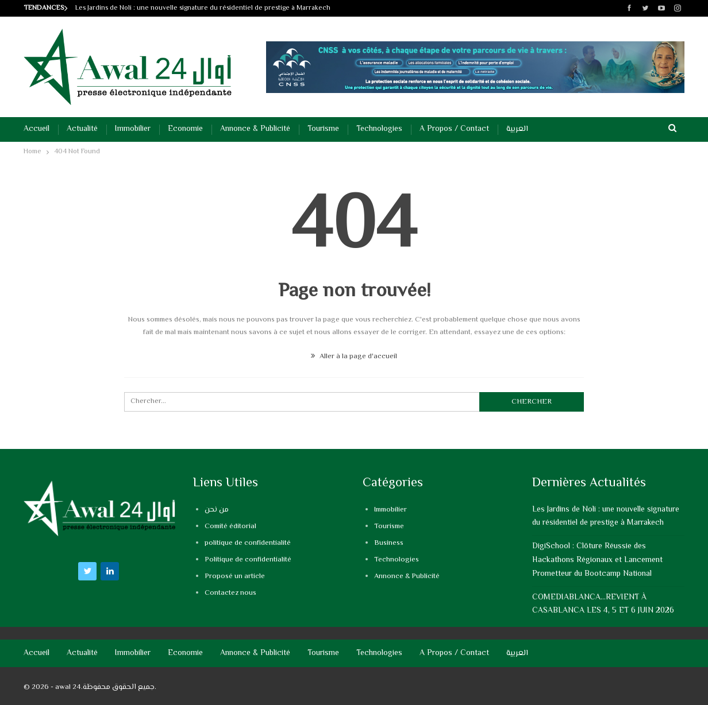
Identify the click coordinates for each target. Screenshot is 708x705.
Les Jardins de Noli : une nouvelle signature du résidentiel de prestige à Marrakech (202, 8)
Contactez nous (230, 593)
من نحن (217, 510)
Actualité (82, 129)
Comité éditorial (230, 526)
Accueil (36, 129)
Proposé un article (235, 576)
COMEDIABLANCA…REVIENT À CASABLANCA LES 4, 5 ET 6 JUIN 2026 (603, 604)
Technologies (379, 129)
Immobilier (133, 129)
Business (388, 543)
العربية (517, 129)
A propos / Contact (454, 129)
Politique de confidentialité (248, 559)
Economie (185, 129)
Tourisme (323, 129)
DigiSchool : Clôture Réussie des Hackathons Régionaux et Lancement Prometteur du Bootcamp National (597, 560)
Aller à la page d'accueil (354, 356)
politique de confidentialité (248, 543)
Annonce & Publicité (255, 129)
